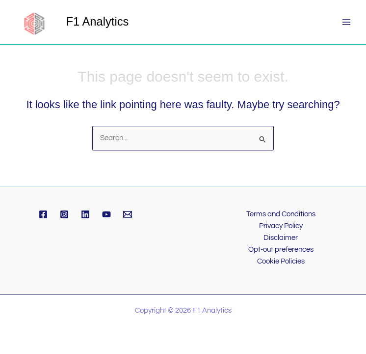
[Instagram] (64, 214)
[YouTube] (106, 214)
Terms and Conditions (280, 214)
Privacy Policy (281, 226)
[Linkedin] (85, 214)
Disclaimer (280, 237)
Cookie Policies (281, 261)
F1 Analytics (97, 21)
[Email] (127, 214)
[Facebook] (43, 214)
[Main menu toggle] (346, 22)
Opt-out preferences (281, 249)
